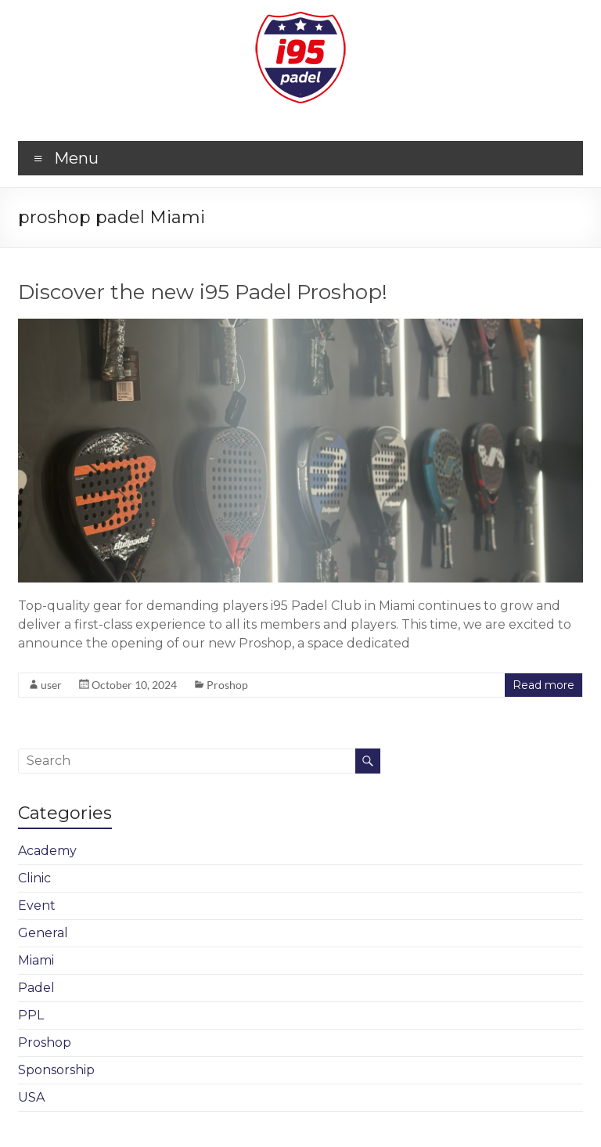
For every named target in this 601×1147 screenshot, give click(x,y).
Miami (36, 960)
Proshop (227, 684)
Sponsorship (56, 1069)
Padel (36, 987)
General (43, 932)
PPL (31, 1015)
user (51, 684)
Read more (543, 685)
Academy (47, 850)
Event (37, 905)
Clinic (34, 878)
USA (31, 1097)
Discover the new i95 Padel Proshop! (202, 292)
